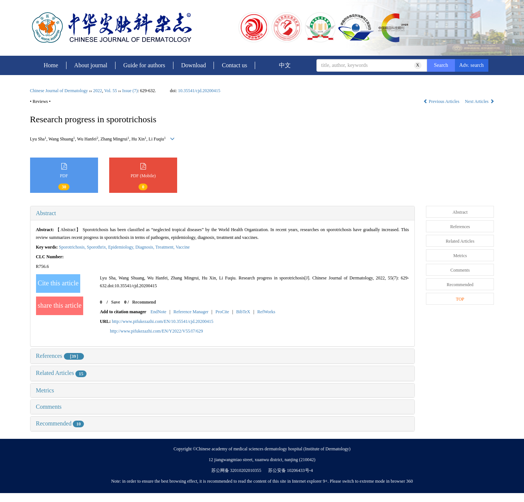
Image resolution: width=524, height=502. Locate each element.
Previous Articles (441, 101)
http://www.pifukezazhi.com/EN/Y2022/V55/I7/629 (156, 331)
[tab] (222, 213)
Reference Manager (190, 311)
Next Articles (479, 101)
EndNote (158, 311)
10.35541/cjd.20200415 (199, 90)
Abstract (46, 213)
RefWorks (266, 311)
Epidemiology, (121, 247)
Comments (49, 407)
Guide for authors (144, 65)
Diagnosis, (145, 247)
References (60, 356)
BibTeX (243, 311)
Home (51, 65)
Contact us (234, 65)
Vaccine (183, 247)
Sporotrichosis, (73, 247)
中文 (285, 65)
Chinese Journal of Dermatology (59, 90)
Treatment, (165, 247)
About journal (90, 65)
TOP (460, 299)
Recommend (144, 302)
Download (193, 65)
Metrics (45, 390)
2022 (97, 90)
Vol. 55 (110, 90)
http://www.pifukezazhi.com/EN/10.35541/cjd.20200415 (162, 321)
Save (115, 302)
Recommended (60, 423)
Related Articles (61, 373)
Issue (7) (130, 90)
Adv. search (471, 65)
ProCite (222, 311)
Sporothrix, (97, 247)
